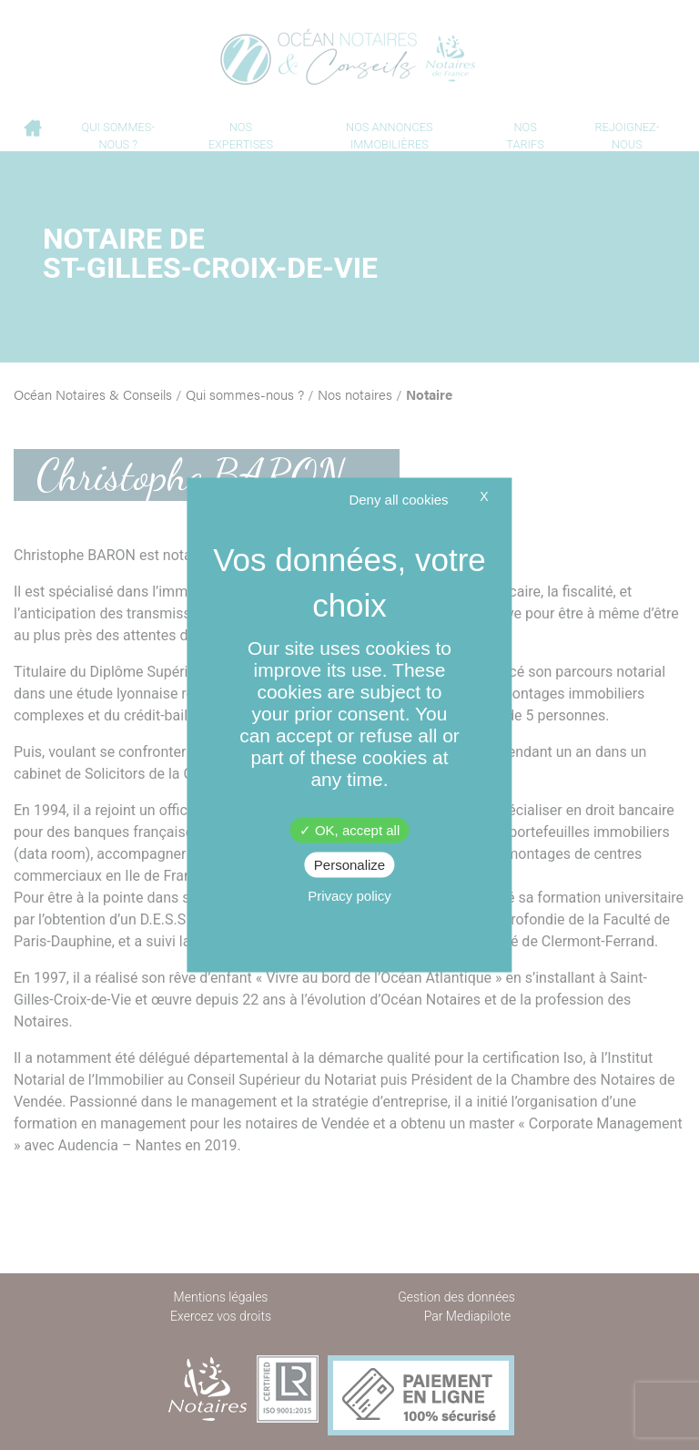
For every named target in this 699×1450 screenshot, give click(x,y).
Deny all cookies (398, 499)
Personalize (349, 865)
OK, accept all (349, 830)
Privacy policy (349, 896)
